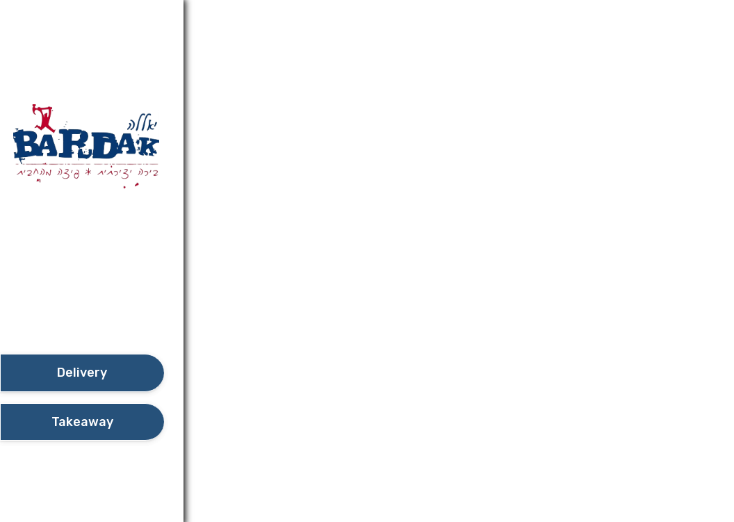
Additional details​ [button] (68, 17)
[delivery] (82, 373)
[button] (82, 315)
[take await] (82, 422)
